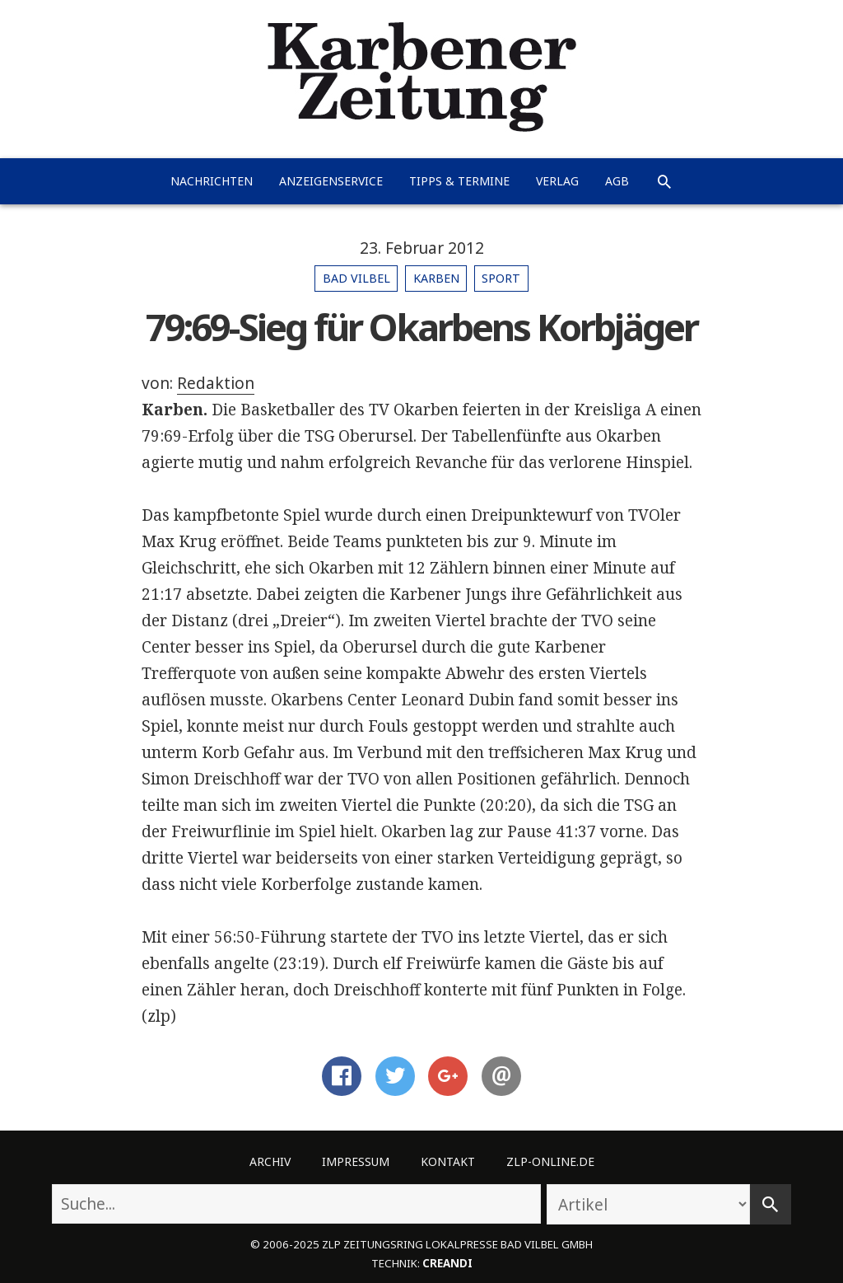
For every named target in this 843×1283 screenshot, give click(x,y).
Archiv (270, 1161)
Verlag (557, 181)
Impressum (355, 1161)
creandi (447, 1263)
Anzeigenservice (331, 181)
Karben (436, 278)
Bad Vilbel (356, 278)
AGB (617, 181)
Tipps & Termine (459, 181)
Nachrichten (211, 181)
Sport (501, 278)
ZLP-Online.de (550, 1161)
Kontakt (448, 1161)
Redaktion (215, 383)
